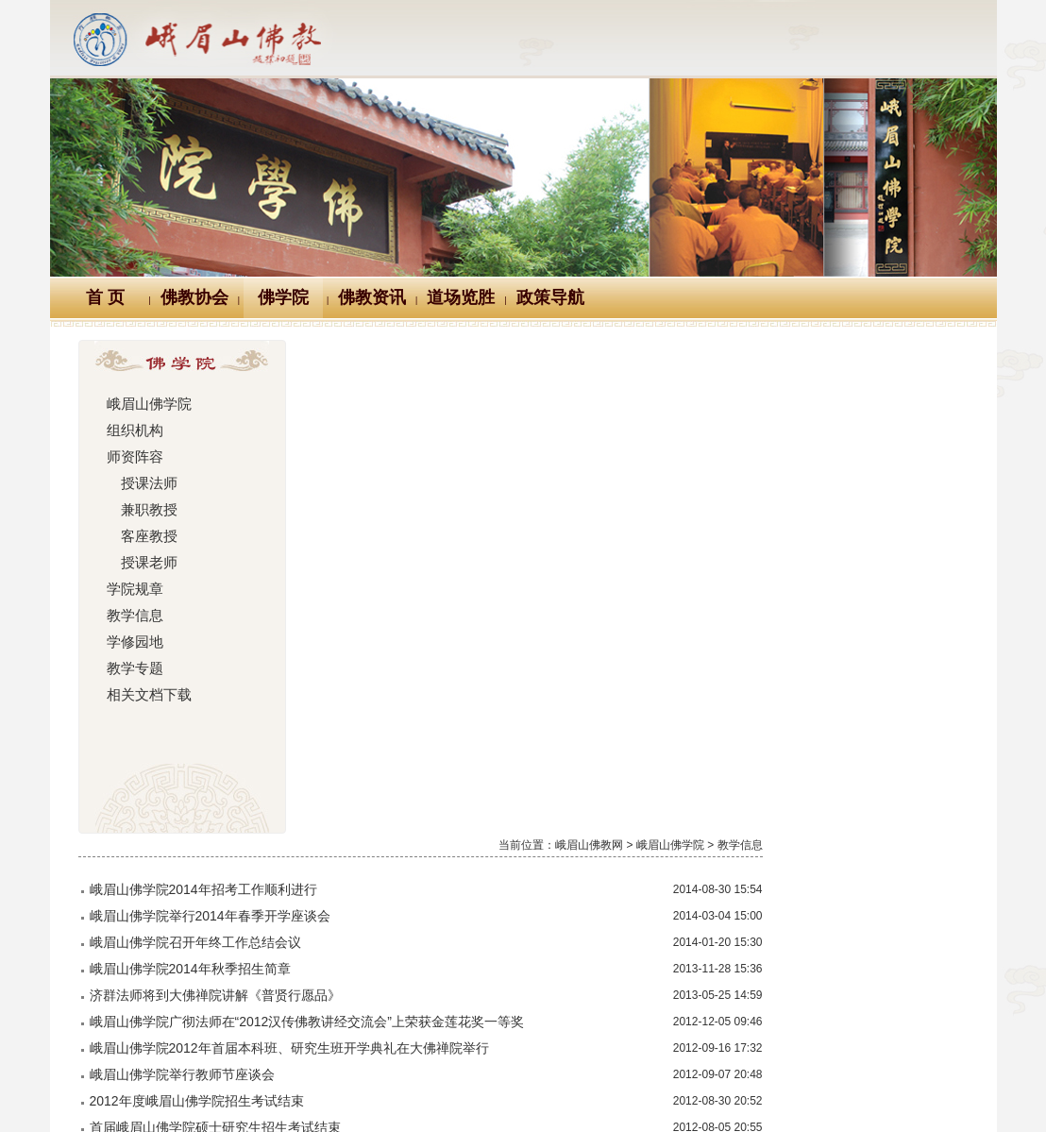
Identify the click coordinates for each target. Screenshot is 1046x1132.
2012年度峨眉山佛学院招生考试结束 (433, 607)
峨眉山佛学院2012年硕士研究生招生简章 (446, 739)
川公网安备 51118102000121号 (279, 1090)
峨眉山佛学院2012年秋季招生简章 (426, 765)
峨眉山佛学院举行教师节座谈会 (418, 580)
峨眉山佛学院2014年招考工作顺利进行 (439, 395)
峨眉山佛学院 (146, 404)
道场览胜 (461, 297)
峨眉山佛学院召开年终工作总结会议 (431, 448)
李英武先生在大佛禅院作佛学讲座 (425, 871)
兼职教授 (140, 509)
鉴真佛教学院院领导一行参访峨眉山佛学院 (451, 792)
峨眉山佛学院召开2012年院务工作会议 (439, 818)
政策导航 (550, 297)
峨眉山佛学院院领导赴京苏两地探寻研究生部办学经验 (484, 845)
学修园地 (133, 642)
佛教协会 (194, 297)
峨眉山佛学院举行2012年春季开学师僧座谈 (453, 897)
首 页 (105, 297)
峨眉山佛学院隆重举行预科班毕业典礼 (438, 686)
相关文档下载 (146, 694)
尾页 (943, 932)
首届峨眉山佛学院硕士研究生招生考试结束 (451, 633)
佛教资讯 (372, 297)
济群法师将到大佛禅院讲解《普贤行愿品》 (451, 501)
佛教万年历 (333, 1002)
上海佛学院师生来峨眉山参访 (412, 712)
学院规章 (133, 589)
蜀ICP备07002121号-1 (803, 1090)
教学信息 (133, 615)
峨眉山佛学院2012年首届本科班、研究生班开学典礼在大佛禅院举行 (525, 554)
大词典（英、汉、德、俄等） (663, 1002)
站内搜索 (819, 1002)
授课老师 (140, 562)
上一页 (630, 932)
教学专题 (133, 668)
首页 (572, 932)
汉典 (520, 1002)
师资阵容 (133, 457)
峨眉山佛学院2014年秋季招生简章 (426, 474)
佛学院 (283, 297)
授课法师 (140, 483)
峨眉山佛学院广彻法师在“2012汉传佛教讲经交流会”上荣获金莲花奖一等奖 (543, 527)
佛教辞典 (436, 1002)
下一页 (885, 932)
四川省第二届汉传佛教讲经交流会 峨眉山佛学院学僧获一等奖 (511, 659)
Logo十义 (228, 1002)
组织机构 (133, 430)
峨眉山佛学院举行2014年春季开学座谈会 (446, 422)
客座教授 (140, 536)
